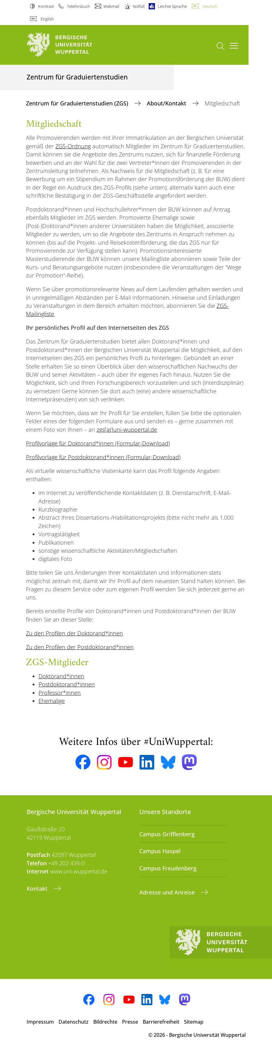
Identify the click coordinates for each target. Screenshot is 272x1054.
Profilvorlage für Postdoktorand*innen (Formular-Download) (103, 457)
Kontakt (38, 888)
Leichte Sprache (172, 6)
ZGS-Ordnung (73, 146)
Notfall (139, 6)
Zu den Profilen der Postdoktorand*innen (80, 647)
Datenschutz (74, 1021)
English (47, 19)
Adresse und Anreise (167, 892)
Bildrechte (105, 1021)
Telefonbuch (78, 6)
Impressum (40, 1021)
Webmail (111, 6)
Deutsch (210, 6)
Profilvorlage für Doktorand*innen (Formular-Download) (98, 443)
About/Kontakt (167, 103)
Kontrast (46, 6)
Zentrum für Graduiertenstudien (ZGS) (78, 103)
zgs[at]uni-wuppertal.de (127, 429)
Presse (130, 1021)
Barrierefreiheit (161, 1021)
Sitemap (193, 1021)
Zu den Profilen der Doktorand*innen (74, 633)
